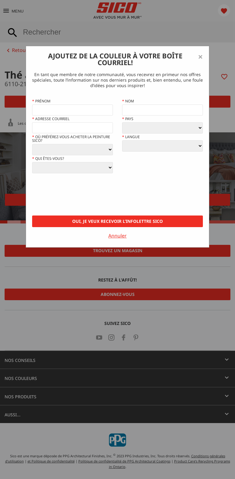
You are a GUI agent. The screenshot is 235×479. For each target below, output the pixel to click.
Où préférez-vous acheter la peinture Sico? (71, 138)
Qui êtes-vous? (48, 158)
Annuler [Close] (117, 235)
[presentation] (78, 194)
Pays (127, 119)
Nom (128, 101)
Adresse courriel (50, 119)
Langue (131, 137)
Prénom (41, 101)
